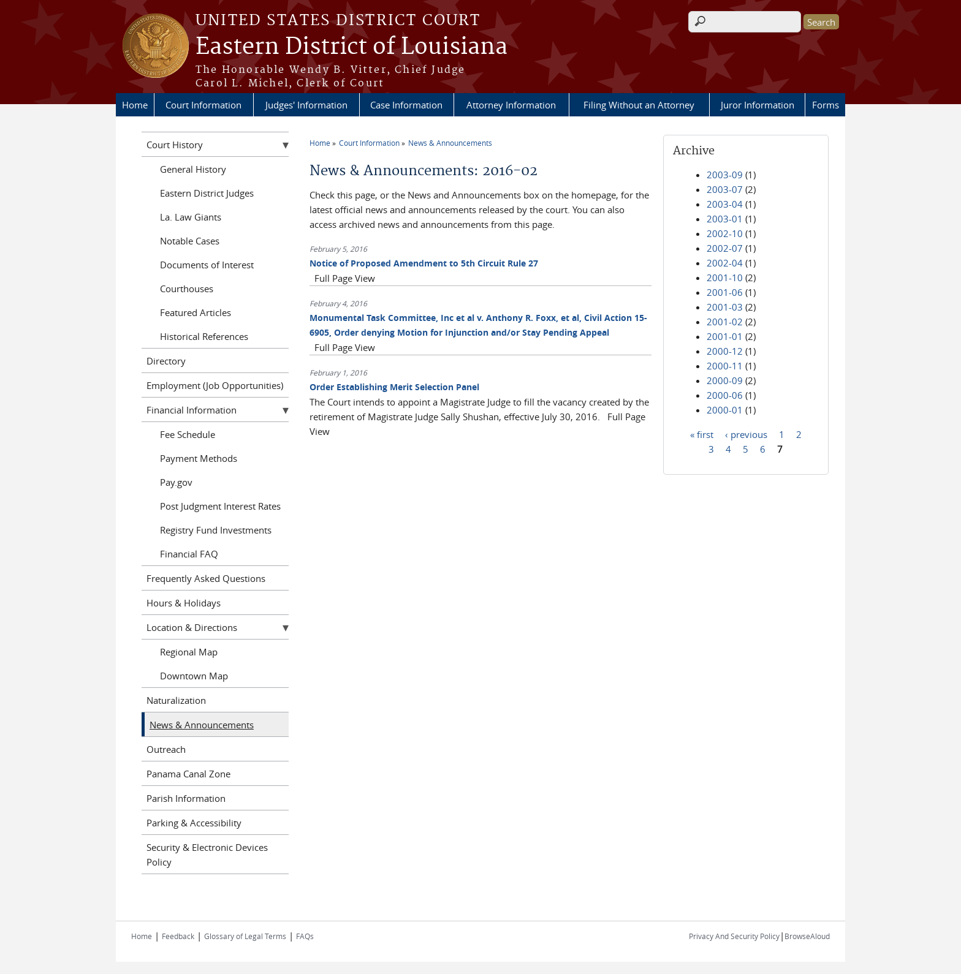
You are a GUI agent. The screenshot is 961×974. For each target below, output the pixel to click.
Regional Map (189, 652)
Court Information (203, 105)
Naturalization (176, 700)
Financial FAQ (189, 554)
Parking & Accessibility (193, 823)
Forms (825, 105)
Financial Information (191, 410)
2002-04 (725, 263)
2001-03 (725, 307)
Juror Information (757, 105)
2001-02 (725, 321)
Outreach (166, 749)
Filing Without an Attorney (638, 105)
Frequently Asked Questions (205, 578)
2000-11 (725, 366)
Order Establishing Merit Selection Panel (394, 387)
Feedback (178, 936)
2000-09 (725, 380)
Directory (166, 361)
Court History (174, 144)
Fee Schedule (187, 434)
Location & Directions (191, 627)
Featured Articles (195, 312)
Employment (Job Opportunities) (214, 385)
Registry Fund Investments (216, 530)
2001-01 (725, 336)
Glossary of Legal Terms (245, 936)
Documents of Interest (207, 265)
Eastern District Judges (207, 193)
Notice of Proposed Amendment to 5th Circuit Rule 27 (424, 263)
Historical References (204, 336)
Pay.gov (176, 482)
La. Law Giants (190, 217)
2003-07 (725, 189)
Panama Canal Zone (188, 774)
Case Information (406, 105)
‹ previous (746, 434)
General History (193, 169)
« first (701, 434)
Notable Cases (189, 241)
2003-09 (725, 174)
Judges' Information (306, 105)
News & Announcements (450, 143)
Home (135, 105)
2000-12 (725, 351)
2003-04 (725, 204)
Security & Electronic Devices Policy (207, 854)
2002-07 (725, 248)
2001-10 (725, 277)
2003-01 (725, 219)
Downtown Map (194, 676)
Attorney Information (511, 105)
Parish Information (186, 798)
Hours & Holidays (183, 603)
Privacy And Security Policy (734, 936)
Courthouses (186, 288)
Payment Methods (198, 458)
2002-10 (725, 233)
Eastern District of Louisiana (351, 47)
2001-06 (725, 292)
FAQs (305, 936)
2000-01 (725, 410)
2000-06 (725, 395)
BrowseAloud (807, 936)
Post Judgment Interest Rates (220, 506)
